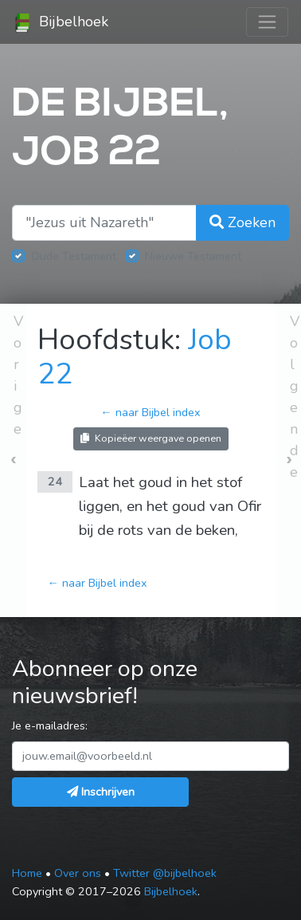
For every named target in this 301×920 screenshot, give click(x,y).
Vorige (18, 375)
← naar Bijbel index (150, 412)
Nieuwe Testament (193, 256)
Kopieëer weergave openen (150, 438)
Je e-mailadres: (50, 725)
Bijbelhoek (60, 22)
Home (27, 873)
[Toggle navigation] (267, 22)
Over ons (77, 873)
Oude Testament (73, 256)
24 (55, 481)
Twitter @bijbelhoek (165, 873)
